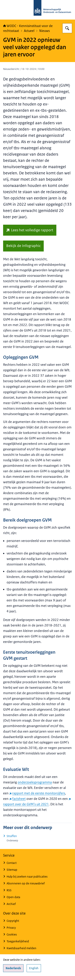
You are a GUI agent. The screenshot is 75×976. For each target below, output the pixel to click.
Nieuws (44, 31)
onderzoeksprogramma (35, 782)
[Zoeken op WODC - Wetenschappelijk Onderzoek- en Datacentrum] (67, 28)
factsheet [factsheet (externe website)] (17, 799)
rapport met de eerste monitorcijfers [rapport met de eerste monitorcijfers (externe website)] (37, 793)
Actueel (29, 31)
